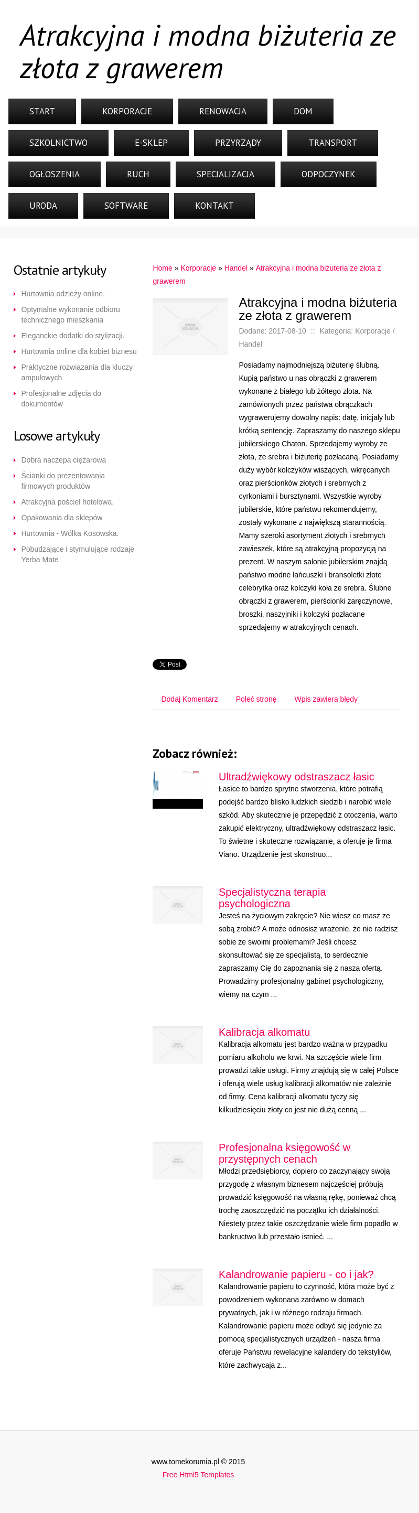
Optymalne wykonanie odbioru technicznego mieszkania (71, 314)
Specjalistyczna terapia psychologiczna (272, 897)
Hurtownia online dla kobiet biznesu (79, 351)
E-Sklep (151, 142)
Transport (332, 142)
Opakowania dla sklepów (62, 517)
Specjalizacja (225, 174)
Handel (236, 268)
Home (162, 268)
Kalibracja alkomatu (264, 1032)
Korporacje (127, 111)
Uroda (43, 205)
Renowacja (222, 111)
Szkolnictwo (58, 142)
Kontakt (214, 205)
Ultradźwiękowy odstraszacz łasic (296, 776)
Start (42, 111)
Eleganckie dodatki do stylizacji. (73, 335)
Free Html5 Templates (198, 1475)
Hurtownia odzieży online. (63, 293)
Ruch (138, 174)
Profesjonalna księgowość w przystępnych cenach (284, 1153)
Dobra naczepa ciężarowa (64, 460)
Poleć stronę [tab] (256, 699)
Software (126, 205)
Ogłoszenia (54, 174)
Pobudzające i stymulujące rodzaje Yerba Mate (78, 554)
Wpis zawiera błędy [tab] (326, 699)
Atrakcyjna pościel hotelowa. (68, 502)
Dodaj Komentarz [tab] (189, 699)
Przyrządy (238, 142)
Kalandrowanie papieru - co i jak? (296, 1274)
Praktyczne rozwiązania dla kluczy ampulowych (77, 372)
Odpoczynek (329, 174)
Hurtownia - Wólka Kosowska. (70, 533)
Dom (303, 111)
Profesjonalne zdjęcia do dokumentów (62, 398)
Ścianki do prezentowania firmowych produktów (63, 480)
